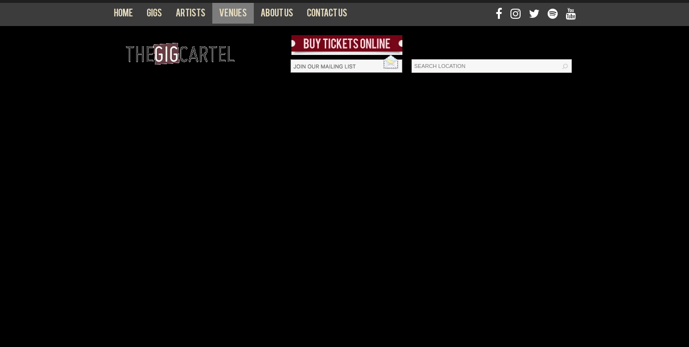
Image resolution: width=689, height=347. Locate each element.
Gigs (154, 15)
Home (123, 15)
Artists (191, 15)
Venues (233, 15)
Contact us (327, 15)
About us (277, 15)
